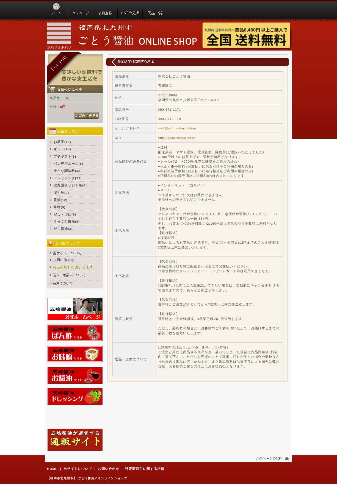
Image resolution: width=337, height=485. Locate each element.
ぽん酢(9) (61, 192)
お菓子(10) (62, 142)
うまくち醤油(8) (67, 221)
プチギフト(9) (65, 156)
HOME (52, 468)
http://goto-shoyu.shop (177, 138)
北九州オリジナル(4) (70, 185)
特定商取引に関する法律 (144, 468)
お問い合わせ (108, 468)
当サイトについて (77, 468)
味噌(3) (59, 207)
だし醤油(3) (63, 228)
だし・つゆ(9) (65, 214)
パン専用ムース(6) (68, 163)
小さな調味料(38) (68, 170)
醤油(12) (61, 200)
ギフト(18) (62, 149)
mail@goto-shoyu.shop (177, 128)
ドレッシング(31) (68, 178)
